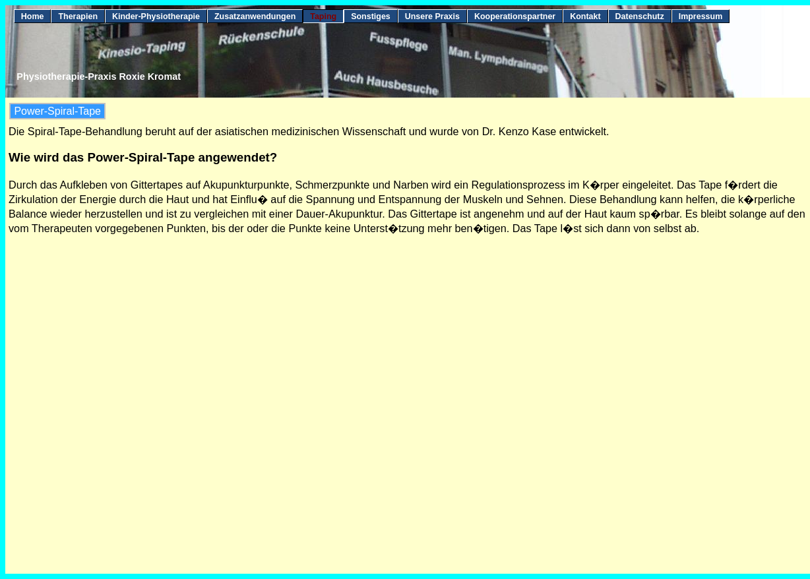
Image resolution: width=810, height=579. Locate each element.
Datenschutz (639, 16)
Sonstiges (370, 16)
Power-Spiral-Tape (57, 111)
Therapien (78, 16)
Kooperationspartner (514, 16)
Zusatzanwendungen (255, 16)
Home (32, 16)
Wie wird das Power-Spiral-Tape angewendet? (143, 157)
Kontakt (585, 16)
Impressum (701, 16)
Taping (323, 16)
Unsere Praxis (432, 16)
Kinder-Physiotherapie (156, 16)
